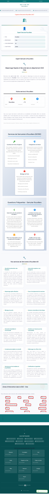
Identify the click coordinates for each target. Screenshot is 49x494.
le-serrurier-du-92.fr (38, 439)
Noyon (24, 477)
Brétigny (8, 398)
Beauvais (11, 452)
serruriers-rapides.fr (28, 439)
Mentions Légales (24, 491)
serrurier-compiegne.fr (29, 441)
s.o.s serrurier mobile (30, 444)
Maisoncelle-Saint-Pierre (11, 405)
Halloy (7, 408)
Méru (11, 469)
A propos (24, 1)
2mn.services (20, 439)
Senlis (11, 460)
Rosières (31, 398)
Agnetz (7, 401)
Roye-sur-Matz (42, 408)
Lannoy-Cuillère (9, 412)
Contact (41, 1)
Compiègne (24, 452)
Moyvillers (28, 405)
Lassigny (38, 469)
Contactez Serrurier (41, 491)
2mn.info (27, 485)
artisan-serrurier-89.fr (39, 441)
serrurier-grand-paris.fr (11, 439)
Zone (8, 1)
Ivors (19, 398)
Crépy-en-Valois (38, 460)
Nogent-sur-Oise (24, 460)
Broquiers (27, 412)
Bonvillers (26, 401)
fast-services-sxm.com (19, 444)
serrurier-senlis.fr (19, 441)
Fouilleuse (43, 412)
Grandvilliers (43, 405)
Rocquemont (24, 408)
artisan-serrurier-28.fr (10, 441)
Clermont (24, 469)
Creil (38, 452)
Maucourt (43, 398)
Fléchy (44, 401)
